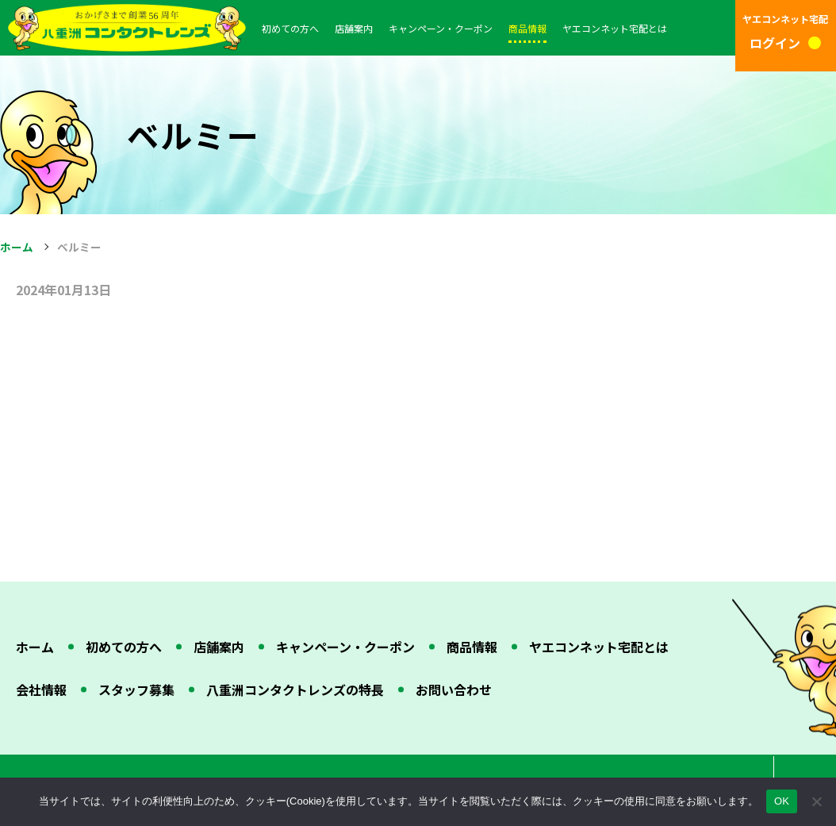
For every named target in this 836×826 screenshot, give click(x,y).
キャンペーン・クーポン (441, 28)
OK (781, 801)
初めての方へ (290, 28)
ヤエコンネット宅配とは (614, 28)
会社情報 (41, 689)
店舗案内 (354, 28)
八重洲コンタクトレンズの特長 (295, 689)
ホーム (16, 247)
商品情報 (527, 28)
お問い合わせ (454, 689)
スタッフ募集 (136, 689)
